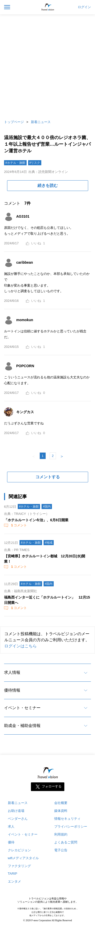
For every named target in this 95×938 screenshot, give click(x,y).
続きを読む (47, 185)
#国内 (47, 506)
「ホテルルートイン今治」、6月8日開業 (36, 520)
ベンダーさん (18, 819)
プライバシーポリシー (70, 826)
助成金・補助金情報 (22, 725)
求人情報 (12, 672)
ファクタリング (19, 866)
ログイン (84, 7)
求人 (11, 826)
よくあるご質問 (65, 842)
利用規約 (60, 834)
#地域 (49, 542)
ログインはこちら (20, 646)
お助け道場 (16, 811)
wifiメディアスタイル (23, 858)
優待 (11, 842)
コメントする (47, 477)
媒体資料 (60, 811)
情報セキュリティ (67, 819)
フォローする (52, 786)
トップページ (14, 122)
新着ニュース (41, 122)
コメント (18, 525)
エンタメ (14, 881)
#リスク (34, 163)
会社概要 (60, 803)
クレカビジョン (19, 850)
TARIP (12, 873)
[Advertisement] (47, 65)
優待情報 (12, 690)
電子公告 (60, 850)
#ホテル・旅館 (15, 163)
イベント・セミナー (22, 708)
